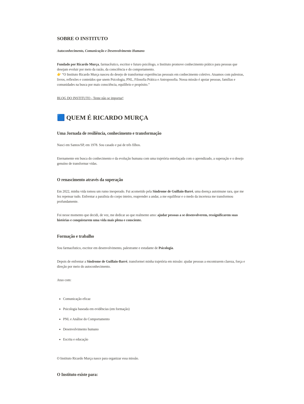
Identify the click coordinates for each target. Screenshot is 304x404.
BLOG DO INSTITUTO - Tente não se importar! (90, 98)
